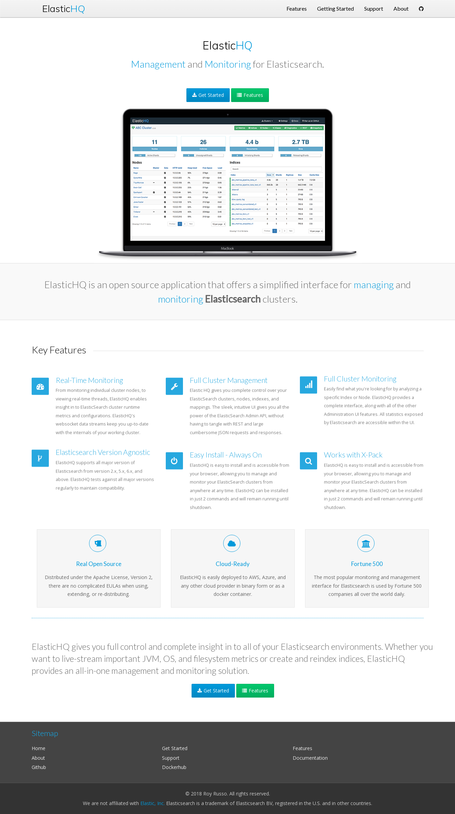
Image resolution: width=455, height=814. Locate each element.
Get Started (208, 95)
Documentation (310, 758)
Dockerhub (174, 767)
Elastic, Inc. (152, 803)
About (38, 758)
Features (250, 95)
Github (39, 767)
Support (171, 758)
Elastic (63, 8)
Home (38, 748)
